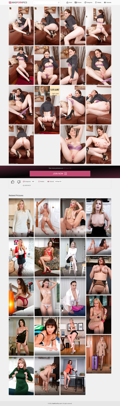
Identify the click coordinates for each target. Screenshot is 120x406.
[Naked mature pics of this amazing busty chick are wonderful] (72, 296)
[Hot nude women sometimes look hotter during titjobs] (21, 296)
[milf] (21, 26)
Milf (33, 181)
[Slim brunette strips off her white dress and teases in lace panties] (47, 296)
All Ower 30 (58, 181)
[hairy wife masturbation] (98, 246)
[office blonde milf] (72, 336)
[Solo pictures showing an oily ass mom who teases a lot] (21, 257)
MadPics (18, 2)
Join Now (60, 173)
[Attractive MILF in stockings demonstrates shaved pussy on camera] (98, 217)
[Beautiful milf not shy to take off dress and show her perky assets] (21, 336)
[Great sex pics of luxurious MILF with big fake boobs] (47, 217)
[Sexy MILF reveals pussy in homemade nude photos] (21, 217)
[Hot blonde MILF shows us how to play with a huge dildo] (98, 314)
